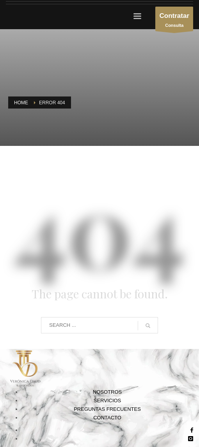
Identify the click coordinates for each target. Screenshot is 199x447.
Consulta (174, 21)
